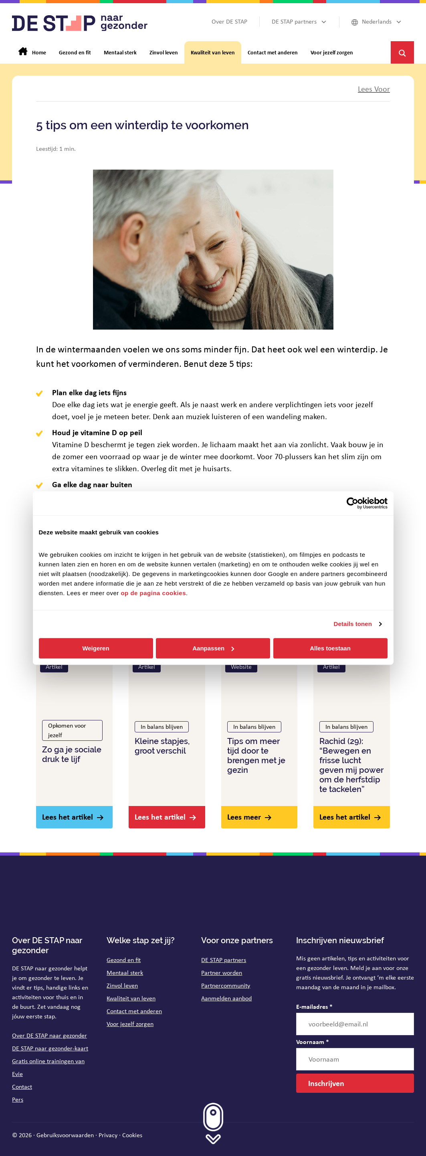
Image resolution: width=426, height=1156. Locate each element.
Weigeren (95, 648)
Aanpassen (213, 648)
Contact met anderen (134, 1011)
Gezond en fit (124, 960)
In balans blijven (162, 726)
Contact (22, 1086)
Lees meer (244, 816)
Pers (17, 1099)
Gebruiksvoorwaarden (65, 1135)
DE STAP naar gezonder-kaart (50, 1048)
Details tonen (353, 623)
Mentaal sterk (125, 972)
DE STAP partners (223, 960)
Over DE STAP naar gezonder (49, 1035)
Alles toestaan (330, 648)
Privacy (108, 1135)
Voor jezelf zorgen (130, 1024)
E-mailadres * (314, 1006)
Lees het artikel (67, 816)
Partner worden (221, 972)
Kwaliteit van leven (131, 998)
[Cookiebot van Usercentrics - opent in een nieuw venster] (352, 503)
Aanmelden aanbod (226, 998)
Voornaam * (312, 1041)
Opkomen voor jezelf (67, 730)
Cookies (132, 1135)
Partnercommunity (225, 985)
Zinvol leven (122, 985)
